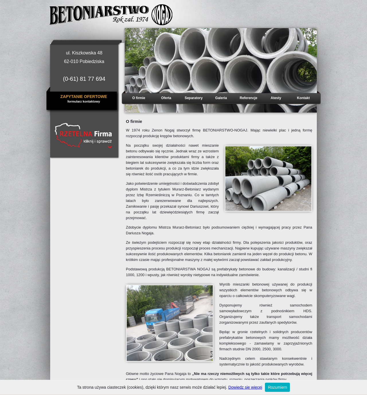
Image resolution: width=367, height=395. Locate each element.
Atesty (276, 98)
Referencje (248, 98)
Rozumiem (277, 387)
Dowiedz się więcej (245, 387)
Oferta (166, 98)
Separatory (194, 98)
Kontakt (303, 98)
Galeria (221, 98)
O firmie (138, 98)
